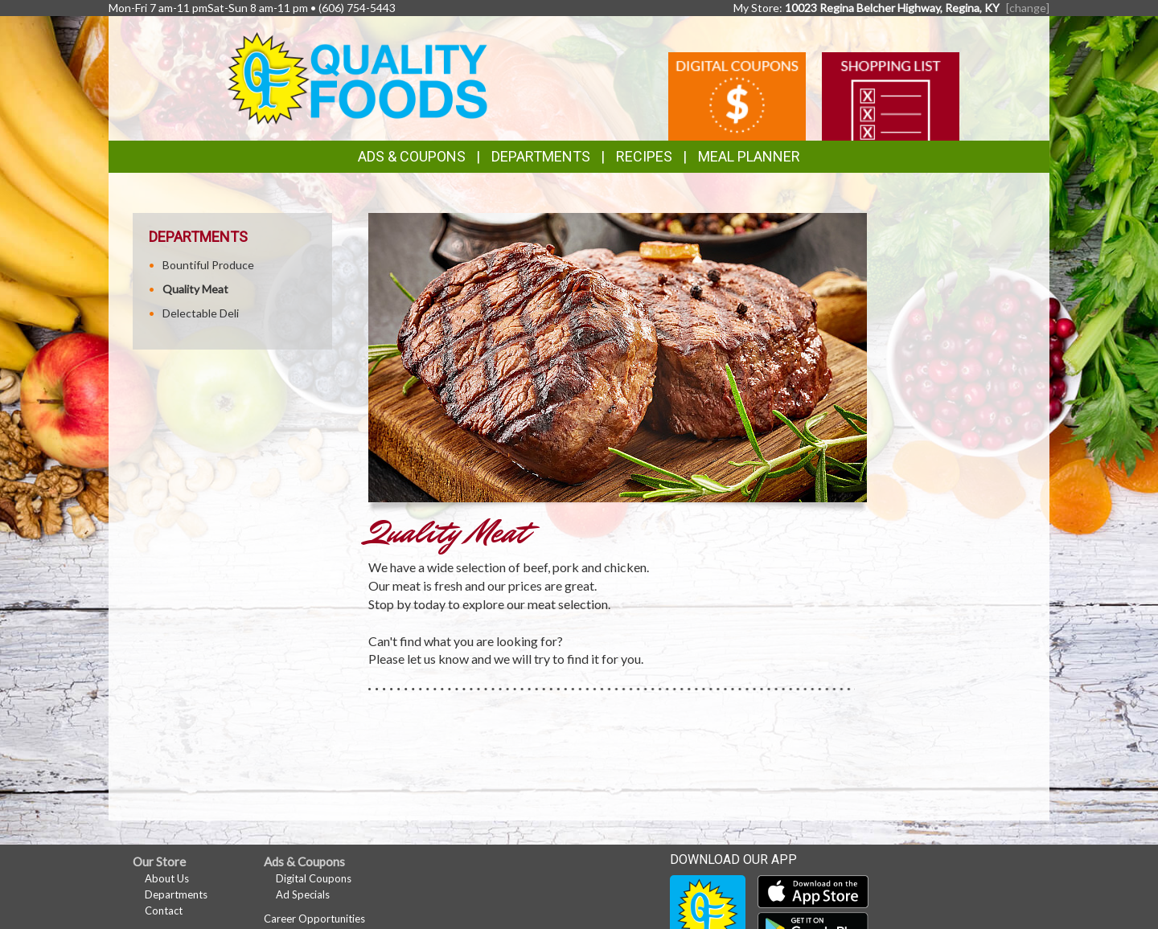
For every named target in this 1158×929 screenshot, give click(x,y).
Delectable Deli (200, 313)
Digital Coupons (313, 878)
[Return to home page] (357, 77)
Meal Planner (749, 156)
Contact (164, 910)
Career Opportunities (314, 918)
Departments (176, 894)
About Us (167, 878)
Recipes (644, 156)
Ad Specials (303, 894)
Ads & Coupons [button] (412, 156)
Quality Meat (195, 289)
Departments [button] (540, 156)
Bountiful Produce (208, 265)
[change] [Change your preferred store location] (1027, 7)
